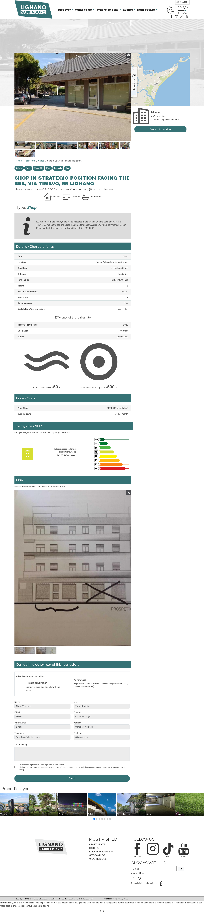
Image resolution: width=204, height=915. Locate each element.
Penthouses (64, 814)
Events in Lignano (101, 851)
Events (128, 9)
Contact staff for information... (144, 883)
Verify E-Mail (20, 722)
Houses (33, 814)
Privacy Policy (123, 899)
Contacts (58, 168)
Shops (41, 161)
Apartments (97, 844)
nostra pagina (42, 906)
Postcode (78, 733)
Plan (48, 168)
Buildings (92, 814)
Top (67, 168)
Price (28, 168)
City (75, 702)
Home (19, 161)
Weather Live (97, 858)
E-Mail (17, 712)
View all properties (8, 814)
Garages (150, 814)
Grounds (179, 814)
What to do (84, 9)
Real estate (146, 9)
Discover (65, 9)
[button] (94, 819)
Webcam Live (97, 855)
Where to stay (108, 9)
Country (77, 712)
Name (17, 702)
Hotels (93, 848)
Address (77, 722)
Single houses (123, 814)
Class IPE (38, 168)
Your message (21, 744)
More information (160, 129)
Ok (181, 868)
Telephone (19, 733)
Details (19, 168)
